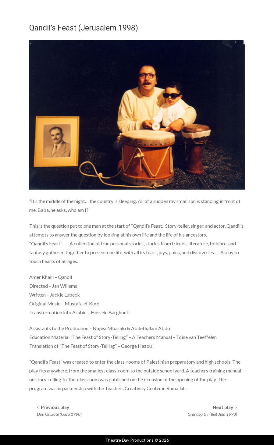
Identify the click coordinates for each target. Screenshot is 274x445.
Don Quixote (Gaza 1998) (59, 414)
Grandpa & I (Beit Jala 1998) (212, 414)
